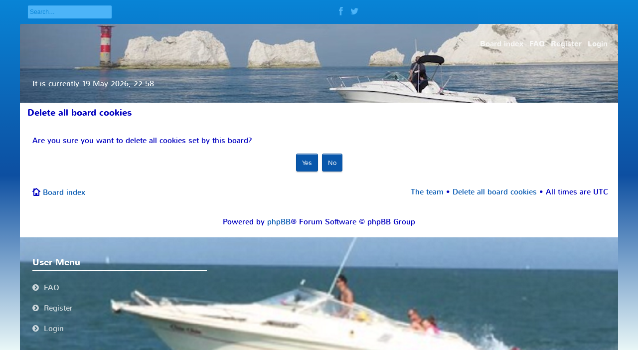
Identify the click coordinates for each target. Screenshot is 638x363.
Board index (64, 192)
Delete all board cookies (495, 192)
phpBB (279, 222)
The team (427, 192)
